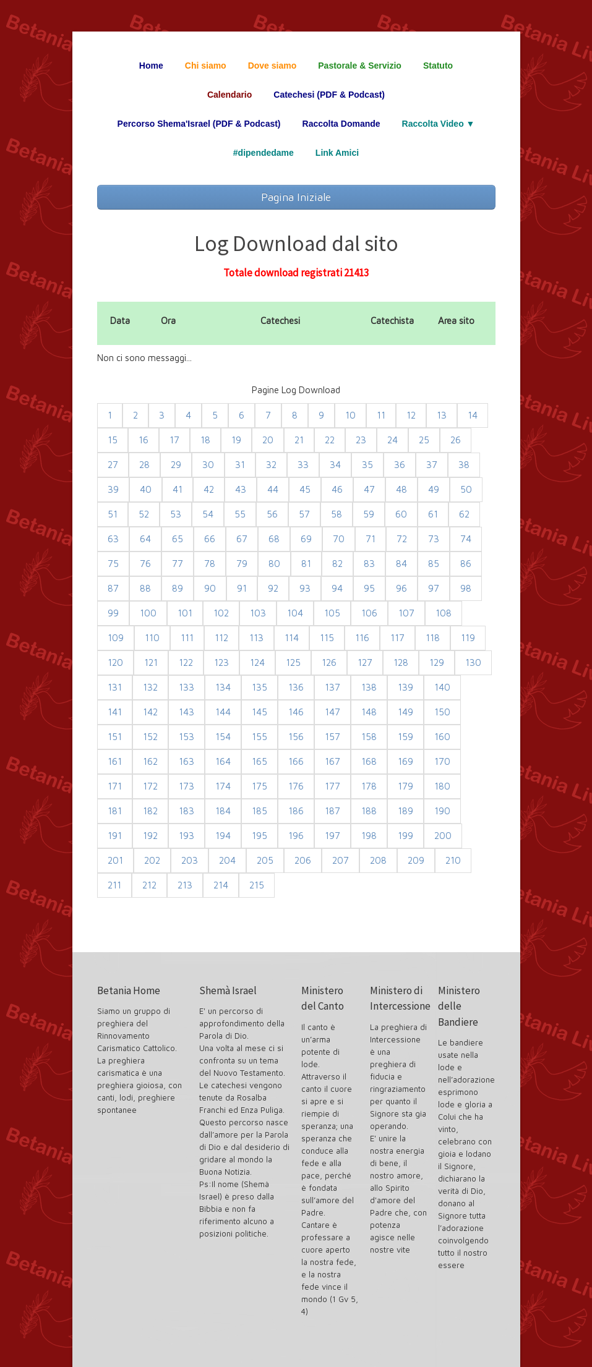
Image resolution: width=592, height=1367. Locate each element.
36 (399, 464)
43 (240, 489)
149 (405, 712)
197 (332, 835)
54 (207, 514)
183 (186, 811)
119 (468, 637)
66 (209, 539)
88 (145, 588)
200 (443, 835)
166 (296, 761)
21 (299, 440)
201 (115, 860)
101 (185, 613)
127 (365, 662)
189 (405, 811)
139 (405, 687)
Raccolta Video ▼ (438, 124)
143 (186, 712)
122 (186, 662)
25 (424, 440)
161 (115, 761)
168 (369, 761)
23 (361, 440)
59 (368, 514)
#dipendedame (263, 153)
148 (369, 712)
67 (241, 539)
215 (256, 885)
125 (293, 662)
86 (465, 563)
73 (433, 539)
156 (296, 736)
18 (205, 440)
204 (227, 860)
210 (453, 860)
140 (442, 687)
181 (115, 811)
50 (466, 489)
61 (433, 514)
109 (116, 637)
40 (146, 489)
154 (223, 736)
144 (223, 712)
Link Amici (337, 153)
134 (223, 687)
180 (442, 786)
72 (402, 539)
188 (369, 811)
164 (223, 761)
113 (256, 637)
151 (115, 736)
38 (464, 464)
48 (401, 489)
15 (113, 440)
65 (177, 539)
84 (401, 563)
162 (150, 761)
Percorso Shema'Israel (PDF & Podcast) (199, 124)
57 (304, 514)
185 (259, 811)
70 (339, 539)
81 (306, 563)
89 (177, 588)
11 (381, 415)
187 (332, 811)
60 (401, 514)
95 (369, 588)
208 (378, 860)
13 (442, 415)
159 (405, 736)
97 (433, 588)
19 (236, 440)
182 (150, 811)
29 (176, 464)
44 (272, 489)
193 (186, 835)
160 (442, 736)
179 (405, 786)
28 (144, 464)
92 (273, 588)
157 (332, 736)
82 (337, 563)
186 (296, 811)
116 (362, 637)
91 (242, 588)
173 (186, 786)
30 (208, 464)
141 (115, 712)
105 (332, 613)
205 (265, 860)
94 (337, 588)
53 (175, 514)
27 (113, 464)
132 (150, 687)
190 (442, 811)
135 (259, 687)
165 (259, 761)
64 (145, 539)
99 (113, 613)
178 (369, 786)
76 (145, 563)
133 (186, 687)
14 (473, 415)
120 (115, 662)
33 (303, 464)
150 (442, 712)
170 (442, 761)
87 (113, 588)
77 (177, 563)
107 (406, 613)
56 (272, 514)
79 (241, 563)
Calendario (229, 95)
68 (274, 539)
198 (369, 835)
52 (144, 514)
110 (152, 637)
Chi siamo (205, 65)
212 (149, 885)
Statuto (438, 65)
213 (185, 885)
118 (433, 637)
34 (335, 464)
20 (267, 440)
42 (209, 489)
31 (240, 464)
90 (210, 588)
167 (332, 761)
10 (350, 415)
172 (150, 786)
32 (271, 464)
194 (223, 835)
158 (369, 736)
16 (143, 440)
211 (114, 885)
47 (369, 489)
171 (115, 786)
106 (369, 613)
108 (443, 613)
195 (259, 835)
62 (464, 514)
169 (405, 761)
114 (292, 637)
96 (401, 588)
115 (327, 637)
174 (223, 786)
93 (305, 588)
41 (177, 489)
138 (369, 687)
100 (148, 613)
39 (113, 489)
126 (329, 662)
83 (369, 563)
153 (186, 736)
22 (330, 440)
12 (411, 415)
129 (436, 662)
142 (150, 712)
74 (465, 539)
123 (221, 662)
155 (259, 736)
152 (150, 736)
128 (400, 662)
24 (392, 440)
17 (174, 440)
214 (220, 885)
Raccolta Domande (341, 124)
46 (337, 489)
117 (397, 637)
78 (209, 563)
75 (113, 563)
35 (367, 464)
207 (340, 860)
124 (257, 662)
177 (332, 786)
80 (274, 563)
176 (296, 786)
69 (306, 539)
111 (187, 637)
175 (259, 786)
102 (221, 613)
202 (152, 860)
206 (302, 860)
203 (189, 860)
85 (433, 563)
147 (332, 712)
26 (455, 440)
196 (296, 835)
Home (151, 65)
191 (115, 835)
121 (151, 662)
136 (296, 687)
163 (186, 761)
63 (113, 539)
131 (115, 687)
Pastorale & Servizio (359, 65)
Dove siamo (272, 65)
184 (223, 811)
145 (259, 712)
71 (370, 539)
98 (465, 588)
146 (296, 712)
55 (240, 514)
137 (332, 687)
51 (113, 514)
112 (221, 637)
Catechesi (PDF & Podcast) (329, 95)
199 (405, 835)
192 (150, 835)
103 (258, 613)
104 (295, 613)
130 (473, 662)
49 (433, 489)
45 (305, 489)
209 (416, 860)
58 (336, 514)
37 (431, 464)
